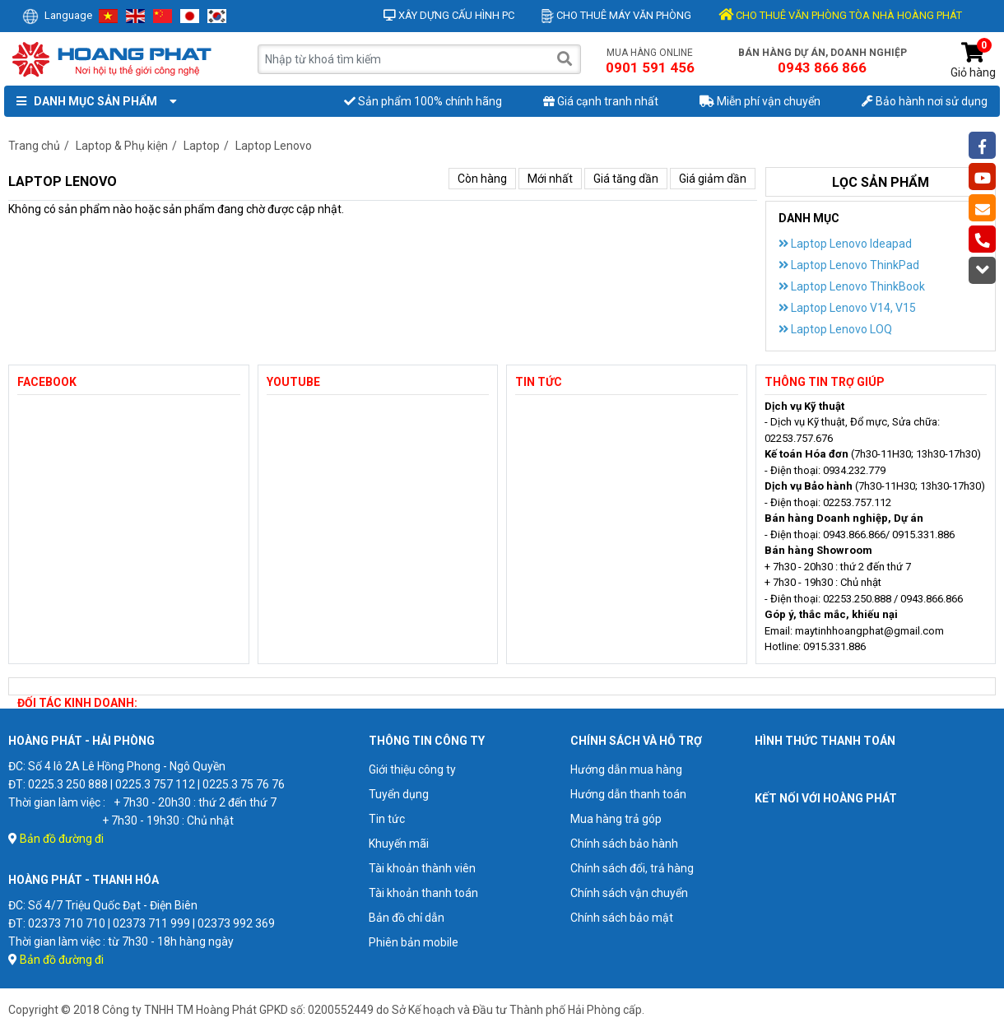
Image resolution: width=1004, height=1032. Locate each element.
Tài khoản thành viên (422, 868)
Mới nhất (550, 178)
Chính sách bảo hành (624, 843)
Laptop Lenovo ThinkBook (852, 286)
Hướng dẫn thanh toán (628, 794)
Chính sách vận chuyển (629, 893)
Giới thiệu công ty (412, 769)
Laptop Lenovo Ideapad (845, 243)
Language (57, 15)
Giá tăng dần (625, 178)
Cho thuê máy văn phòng (616, 15)
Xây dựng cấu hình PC (448, 15)
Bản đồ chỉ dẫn (406, 917)
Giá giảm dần (712, 178)
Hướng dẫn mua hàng (626, 769)
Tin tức (387, 818)
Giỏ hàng (973, 60)
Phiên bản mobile (413, 942)
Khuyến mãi (399, 843)
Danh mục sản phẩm (93, 101)
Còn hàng (482, 178)
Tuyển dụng (399, 794)
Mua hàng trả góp (616, 818)
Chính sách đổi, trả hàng (632, 868)
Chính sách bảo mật (621, 917)
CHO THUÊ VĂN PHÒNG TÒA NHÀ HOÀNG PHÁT (840, 15)
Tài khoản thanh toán (423, 893)
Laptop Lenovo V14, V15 (847, 307)
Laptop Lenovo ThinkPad (849, 265)
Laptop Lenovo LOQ (835, 329)
